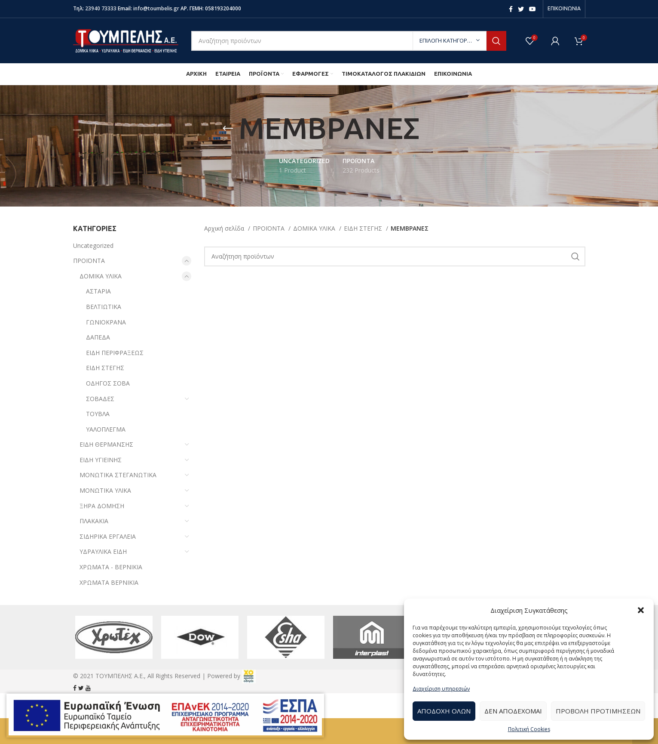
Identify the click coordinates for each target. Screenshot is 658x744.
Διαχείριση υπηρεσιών (441, 688)
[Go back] (228, 128)
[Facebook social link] (510, 9)
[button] (641, 610)
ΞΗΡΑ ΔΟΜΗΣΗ (102, 506)
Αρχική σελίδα (225, 228)
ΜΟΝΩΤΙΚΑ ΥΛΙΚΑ (105, 490)
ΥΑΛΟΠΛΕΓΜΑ (105, 429)
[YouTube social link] (532, 9)
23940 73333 (100, 8)
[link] (249, 676)
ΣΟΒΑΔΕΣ (100, 399)
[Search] (348, 41)
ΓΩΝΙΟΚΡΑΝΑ (106, 322)
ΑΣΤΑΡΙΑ (98, 291)
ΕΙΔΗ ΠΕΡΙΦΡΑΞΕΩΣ (115, 353)
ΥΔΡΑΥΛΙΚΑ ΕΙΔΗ (103, 551)
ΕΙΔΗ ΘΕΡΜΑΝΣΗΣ (106, 444)
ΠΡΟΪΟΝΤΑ (89, 260)
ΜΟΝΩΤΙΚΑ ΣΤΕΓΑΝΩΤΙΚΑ (118, 475)
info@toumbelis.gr (156, 8)
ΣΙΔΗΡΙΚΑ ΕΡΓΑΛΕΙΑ (108, 536)
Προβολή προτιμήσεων (598, 711)
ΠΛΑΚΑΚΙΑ (94, 521)
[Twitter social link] (520, 9)
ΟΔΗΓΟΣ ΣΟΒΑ (108, 383)
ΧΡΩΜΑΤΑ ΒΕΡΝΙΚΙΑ (109, 582)
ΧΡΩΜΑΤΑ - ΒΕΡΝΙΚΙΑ (111, 567)
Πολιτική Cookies (529, 729)
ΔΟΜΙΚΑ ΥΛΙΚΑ (101, 276)
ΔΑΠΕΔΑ (98, 337)
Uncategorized (93, 245)
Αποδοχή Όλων (444, 711)
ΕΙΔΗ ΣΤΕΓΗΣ (105, 368)
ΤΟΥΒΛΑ (98, 414)
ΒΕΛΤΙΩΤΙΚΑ (103, 307)
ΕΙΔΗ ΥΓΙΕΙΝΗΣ (101, 460)
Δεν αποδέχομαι (513, 711)
